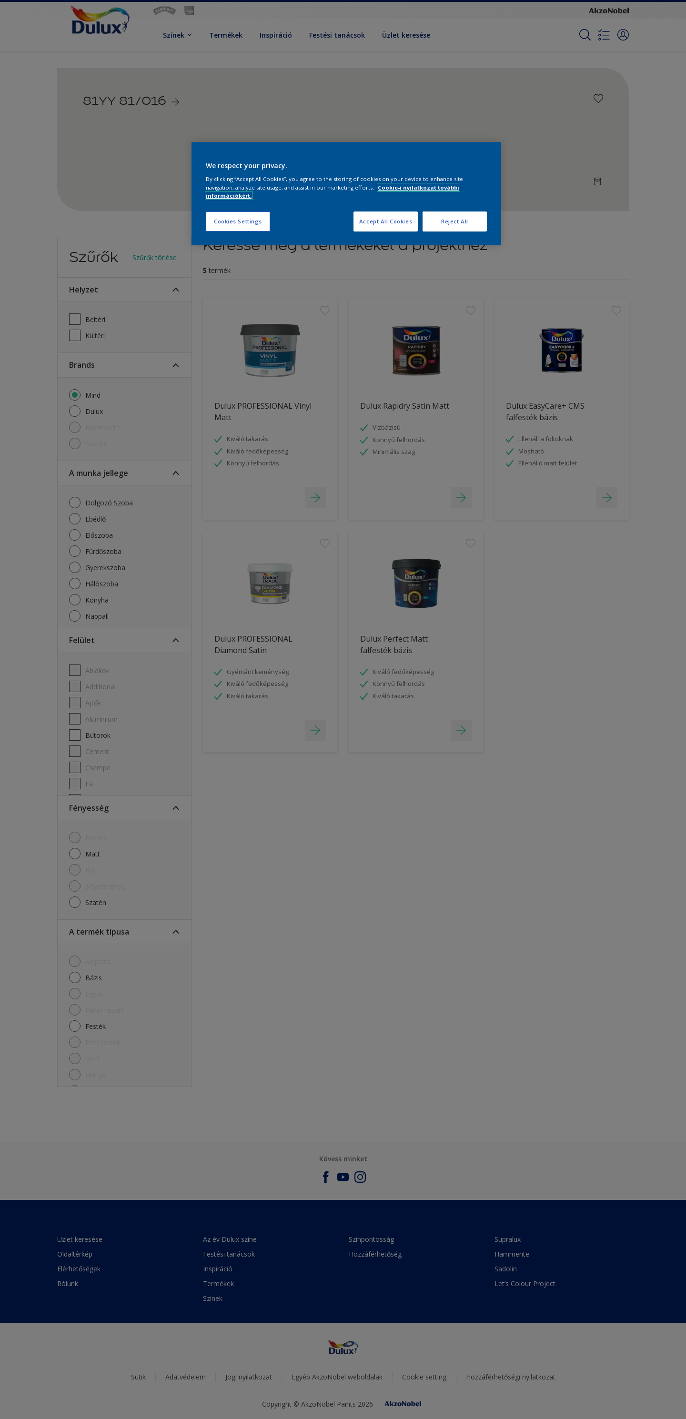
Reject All (454, 221)
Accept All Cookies (385, 221)
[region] (346, 193)
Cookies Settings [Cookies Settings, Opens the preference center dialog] (238, 221)
